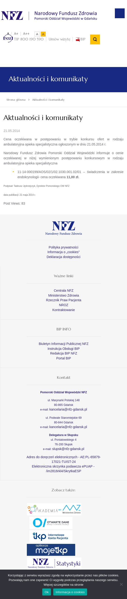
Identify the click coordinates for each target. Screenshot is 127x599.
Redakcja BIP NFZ (63, 353)
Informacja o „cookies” (63, 252)
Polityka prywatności (63, 247)
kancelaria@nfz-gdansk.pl (68, 409)
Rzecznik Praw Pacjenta (63, 300)
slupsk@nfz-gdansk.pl (68, 449)
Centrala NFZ (63, 290)
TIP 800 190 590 (24, 39)
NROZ (63, 305)
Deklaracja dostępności (64, 257)
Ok (47, 592)
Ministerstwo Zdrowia (63, 295)
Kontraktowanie (63, 310)
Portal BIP (63, 358)
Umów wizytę (59, 39)
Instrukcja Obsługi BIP (64, 349)
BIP (80, 39)
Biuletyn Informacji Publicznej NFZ (63, 344)
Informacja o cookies (70, 592)
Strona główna (16, 99)
